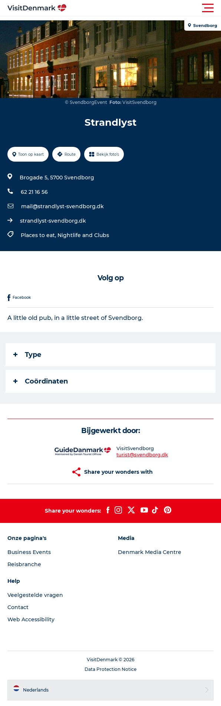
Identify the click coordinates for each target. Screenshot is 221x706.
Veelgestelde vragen (35, 595)
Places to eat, (39, 235)
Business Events (29, 552)
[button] (144, 8)
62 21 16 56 (34, 192)
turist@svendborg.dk (142, 454)
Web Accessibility (31, 619)
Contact (18, 607)
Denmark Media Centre (149, 552)
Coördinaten (40, 381)
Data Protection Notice (110, 669)
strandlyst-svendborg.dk (53, 220)
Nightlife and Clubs (83, 235)
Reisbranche (24, 564)
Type (27, 355)
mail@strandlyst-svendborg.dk (62, 206)
